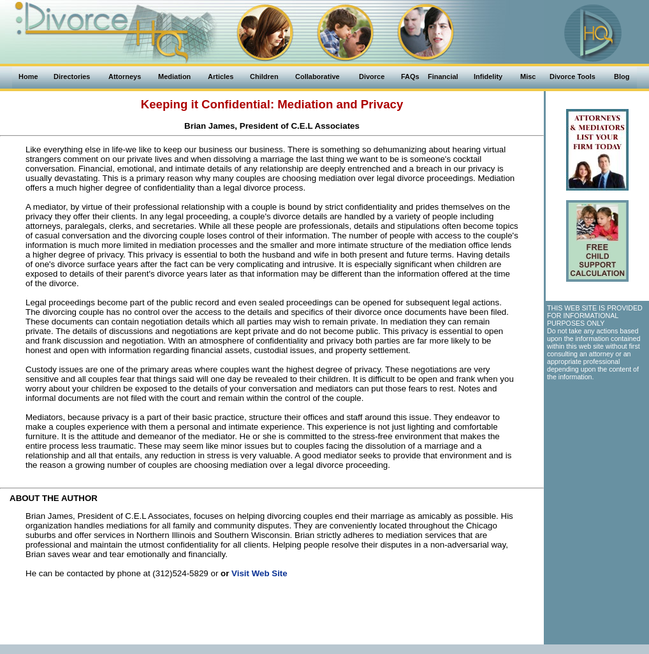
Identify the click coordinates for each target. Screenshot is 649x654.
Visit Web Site (259, 573)
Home (28, 76)
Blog (621, 76)
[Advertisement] (272, 615)
